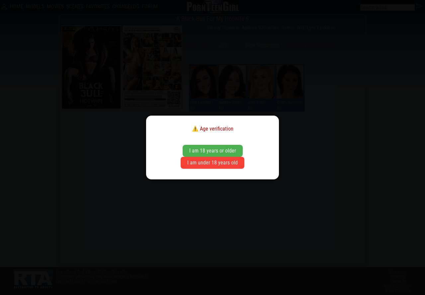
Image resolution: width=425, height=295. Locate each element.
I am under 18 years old (212, 162)
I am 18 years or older (212, 151)
